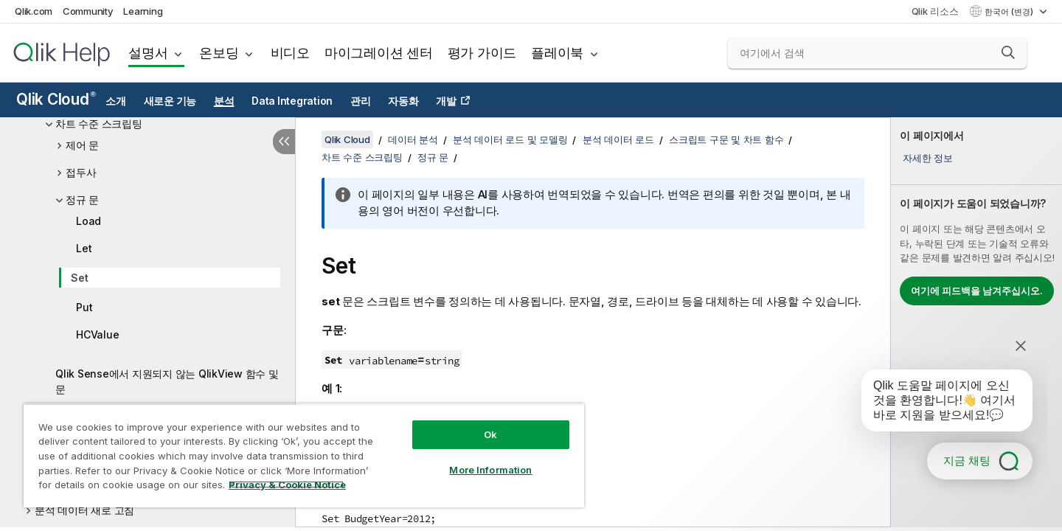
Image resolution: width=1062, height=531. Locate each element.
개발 (446, 101)
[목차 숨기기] (284, 141)
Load (88, 221)
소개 (115, 101)
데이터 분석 (413, 139)
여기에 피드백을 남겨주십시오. (977, 290)
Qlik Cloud (56, 99)
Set (79, 277)
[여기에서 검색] (877, 53)
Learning (142, 11)
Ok (490, 434)
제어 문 (82, 145)
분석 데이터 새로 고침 (84, 510)
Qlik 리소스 (935, 11)
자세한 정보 (928, 158)
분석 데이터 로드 (618, 139)
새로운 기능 (170, 101)
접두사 (81, 172)
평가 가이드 (482, 52)
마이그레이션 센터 (378, 52)
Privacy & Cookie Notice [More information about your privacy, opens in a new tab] (287, 484)
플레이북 (557, 52)
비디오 (290, 52)
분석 (224, 101)
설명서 (147, 52)
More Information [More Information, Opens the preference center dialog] (490, 470)
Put (84, 307)
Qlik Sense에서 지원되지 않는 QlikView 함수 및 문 (167, 381)
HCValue (97, 334)
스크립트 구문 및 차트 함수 (726, 139)
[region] (304, 455)
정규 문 (82, 199)
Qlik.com (33, 11)
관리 (360, 101)
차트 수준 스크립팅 (98, 123)
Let (83, 248)
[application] (936, 403)
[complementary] (976, 322)
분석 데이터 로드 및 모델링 (510, 139)
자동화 (403, 101)
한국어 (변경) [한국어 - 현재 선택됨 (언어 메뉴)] (1010, 12)
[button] (1008, 52)
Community (88, 11)
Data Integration (292, 101)
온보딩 (218, 52)
